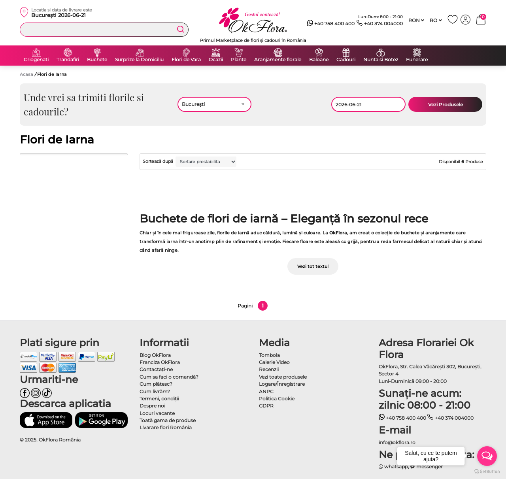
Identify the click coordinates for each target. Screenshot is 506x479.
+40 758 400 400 (331, 24)
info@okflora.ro (397, 442)
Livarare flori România (166, 427)
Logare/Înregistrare (282, 384)
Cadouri (345, 59)
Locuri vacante (157, 413)
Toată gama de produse (168, 420)
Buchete (97, 59)
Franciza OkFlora (160, 362)
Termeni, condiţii (159, 399)
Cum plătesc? (156, 384)
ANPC (266, 391)
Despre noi (152, 406)
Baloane (319, 59)
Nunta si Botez (380, 59)
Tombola (269, 355)
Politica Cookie (277, 399)
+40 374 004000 (380, 24)
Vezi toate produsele (283, 377)
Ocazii (216, 59)
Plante (238, 59)
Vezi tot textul (313, 266)
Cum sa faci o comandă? (169, 377)
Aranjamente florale (277, 59)
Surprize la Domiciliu (139, 59)
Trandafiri (68, 59)
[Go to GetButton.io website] (487, 471)
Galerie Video (274, 362)
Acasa (26, 74)
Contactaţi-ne (156, 369)
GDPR (266, 406)
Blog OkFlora (155, 355)
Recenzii (269, 369)
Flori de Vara (186, 59)
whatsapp (393, 467)
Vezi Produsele (445, 104)
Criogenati (36, 59)
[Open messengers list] (487, 456)
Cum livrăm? (155, 391)
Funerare (417, 59)
